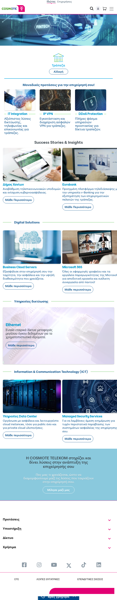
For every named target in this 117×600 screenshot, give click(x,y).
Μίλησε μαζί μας (58, 490)
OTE (16, 579)
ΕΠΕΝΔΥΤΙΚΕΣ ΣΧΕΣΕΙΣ (90, 579)
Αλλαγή (58, 71)
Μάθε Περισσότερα (18, 200)
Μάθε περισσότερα (18, 286)
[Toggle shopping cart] (105, 8)
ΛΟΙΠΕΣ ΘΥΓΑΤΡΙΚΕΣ (48, 579)
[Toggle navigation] (111, 8)
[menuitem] (24, 564)
